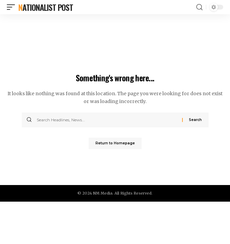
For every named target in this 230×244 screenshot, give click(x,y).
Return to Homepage (115, 143)
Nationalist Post (45, 7)
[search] (199, 7)
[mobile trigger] (12, 7)
